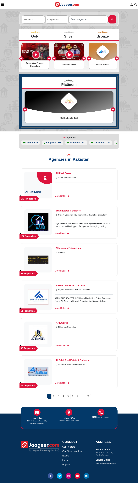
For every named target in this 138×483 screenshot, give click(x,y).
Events (65, 456)
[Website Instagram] (68, 476)
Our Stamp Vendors (72, 451)
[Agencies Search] (88, 19)
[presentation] (21, 58)
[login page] (131, 4)
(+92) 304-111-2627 (103, 417)
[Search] (112, 19)
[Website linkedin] (86, 476)
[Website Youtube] (77, 476)
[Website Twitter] (59, 476)
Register (66, 464)
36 (88, 396)
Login (65, 460)
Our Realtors (68, 447)
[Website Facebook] (50, 476)
